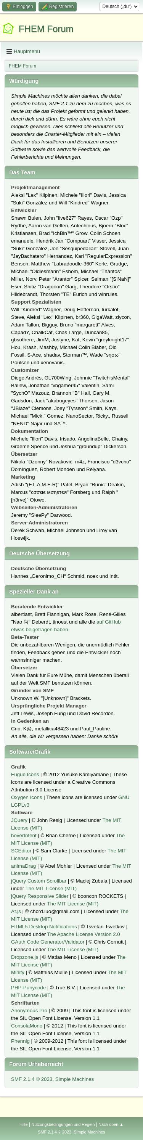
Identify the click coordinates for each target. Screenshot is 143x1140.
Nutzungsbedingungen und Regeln (63, 1124)
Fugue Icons (25, 774)
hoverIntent (24, 835)
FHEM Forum (46, 29)
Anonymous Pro (29, 1010)
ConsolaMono (26, 1026)
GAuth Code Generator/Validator (47, 942)
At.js (16, 911)
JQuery (19, 820)
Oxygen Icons (26, 797)
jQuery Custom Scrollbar (38, 881)
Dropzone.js (24, 957)
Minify (17, 972)
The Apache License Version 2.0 (83, 934)
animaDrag (23, 866)
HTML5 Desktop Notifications (44, 926)
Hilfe (23, 1124)
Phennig (20, 1041)
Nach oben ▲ (111, 1124)
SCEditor (21, 851)
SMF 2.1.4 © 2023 (31, 1079)
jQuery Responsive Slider (39, 896)
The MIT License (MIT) (51, 888)
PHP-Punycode (28, 987)
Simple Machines (74, 1079)
